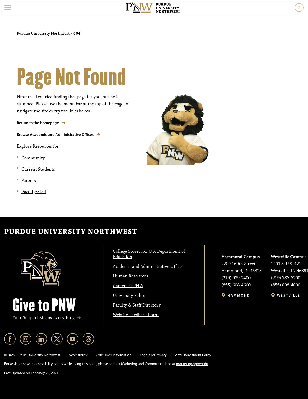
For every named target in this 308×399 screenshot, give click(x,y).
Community (33, 158)
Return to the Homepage (38, 122)
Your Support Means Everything (43, 318)
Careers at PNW (128, 286)
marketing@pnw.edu (192, 364)
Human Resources (130, 276)
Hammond (239, 295)
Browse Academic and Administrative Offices (55, 134)
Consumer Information (113, 355)
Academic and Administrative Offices (148, 266)
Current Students (38, 169)
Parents (28, 180)
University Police (129, 295)
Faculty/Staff (33, 192)
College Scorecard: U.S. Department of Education (149, 254)
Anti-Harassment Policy (193, 355)
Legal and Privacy (153, 355)
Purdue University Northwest (43, 33)
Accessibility (78, 355)
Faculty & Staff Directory (137, 305)
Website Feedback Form (136, 315)
